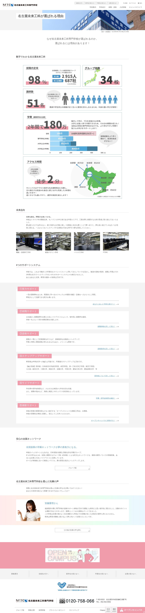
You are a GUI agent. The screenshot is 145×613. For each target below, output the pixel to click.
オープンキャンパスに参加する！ (103, 420)
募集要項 (14, 574)
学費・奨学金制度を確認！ (105, 398)
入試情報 (123, 7)
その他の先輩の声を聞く (72, 530)
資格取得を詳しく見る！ (106, 349)
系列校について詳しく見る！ (104, 376)
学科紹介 (102, 7)
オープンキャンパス (131, 610)
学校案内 (93, 7)
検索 (125, 3)
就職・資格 (113, 7)
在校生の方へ (79, 3)
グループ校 (72, 468)
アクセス (132, 3)
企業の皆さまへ (113, 3)
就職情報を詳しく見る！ (106, 326)
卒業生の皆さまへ (102, 3)
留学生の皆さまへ (90, 3)
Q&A (140, 3)
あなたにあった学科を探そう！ (104, 304)
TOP (102, 31)
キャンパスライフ (135, 7)
